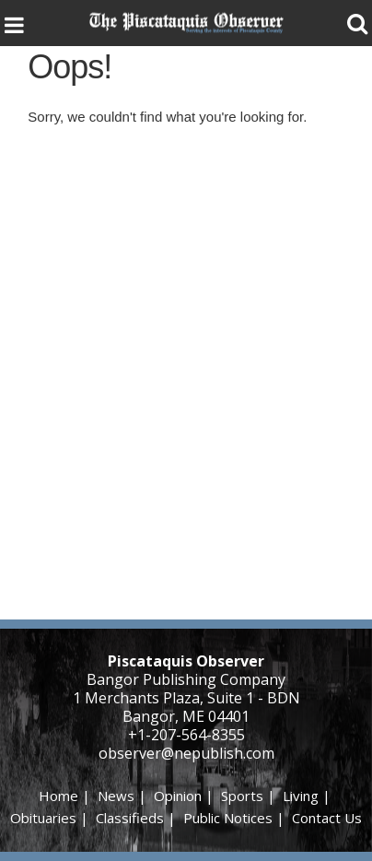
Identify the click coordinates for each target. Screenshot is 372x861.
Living (301, 795)
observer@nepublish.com (186, 753)
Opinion (178, 795)
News (116, 795)
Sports (242, 795)
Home (58, 795)
